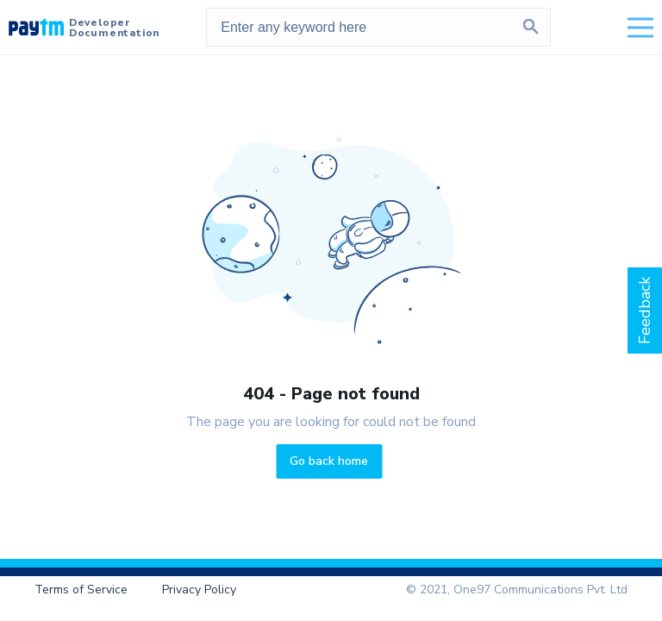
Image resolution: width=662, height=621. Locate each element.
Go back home (329, 461)
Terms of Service (81, 589)
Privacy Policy (199, 589)
